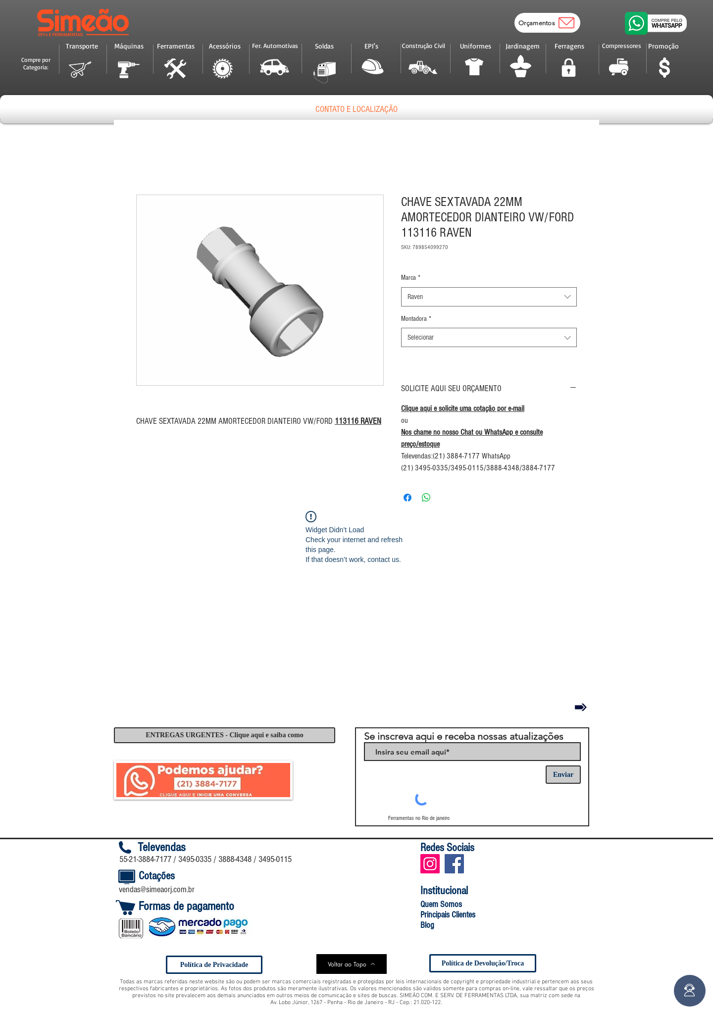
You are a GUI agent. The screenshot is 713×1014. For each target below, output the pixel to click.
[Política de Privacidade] (214, 965)
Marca (410, 278)
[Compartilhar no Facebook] (407, 498)
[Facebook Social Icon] (454, 863)
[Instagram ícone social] (430, 863)
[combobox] (489, 296)
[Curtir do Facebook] (500, 863)
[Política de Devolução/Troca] (482, 963)
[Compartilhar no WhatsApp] (426, 498)
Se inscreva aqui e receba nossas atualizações (463, 736)
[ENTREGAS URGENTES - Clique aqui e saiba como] (224, 735)
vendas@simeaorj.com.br (157, 889)
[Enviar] (563, 774)
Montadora (416, 319)
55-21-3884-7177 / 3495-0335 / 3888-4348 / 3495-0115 (205, 859)
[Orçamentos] (547, 23)
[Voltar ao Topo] (351, 964)
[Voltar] (580, 707)
